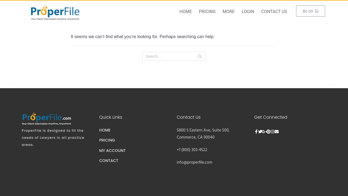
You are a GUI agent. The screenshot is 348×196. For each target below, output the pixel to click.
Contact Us (274, 11)
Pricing (207, 11)
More (229, 11)
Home (185, 11)
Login (248, 11)
